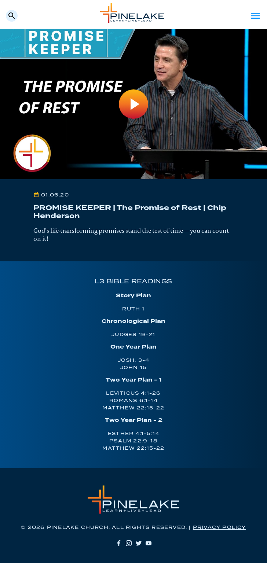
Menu (255, 16)
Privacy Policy (219, 527)
